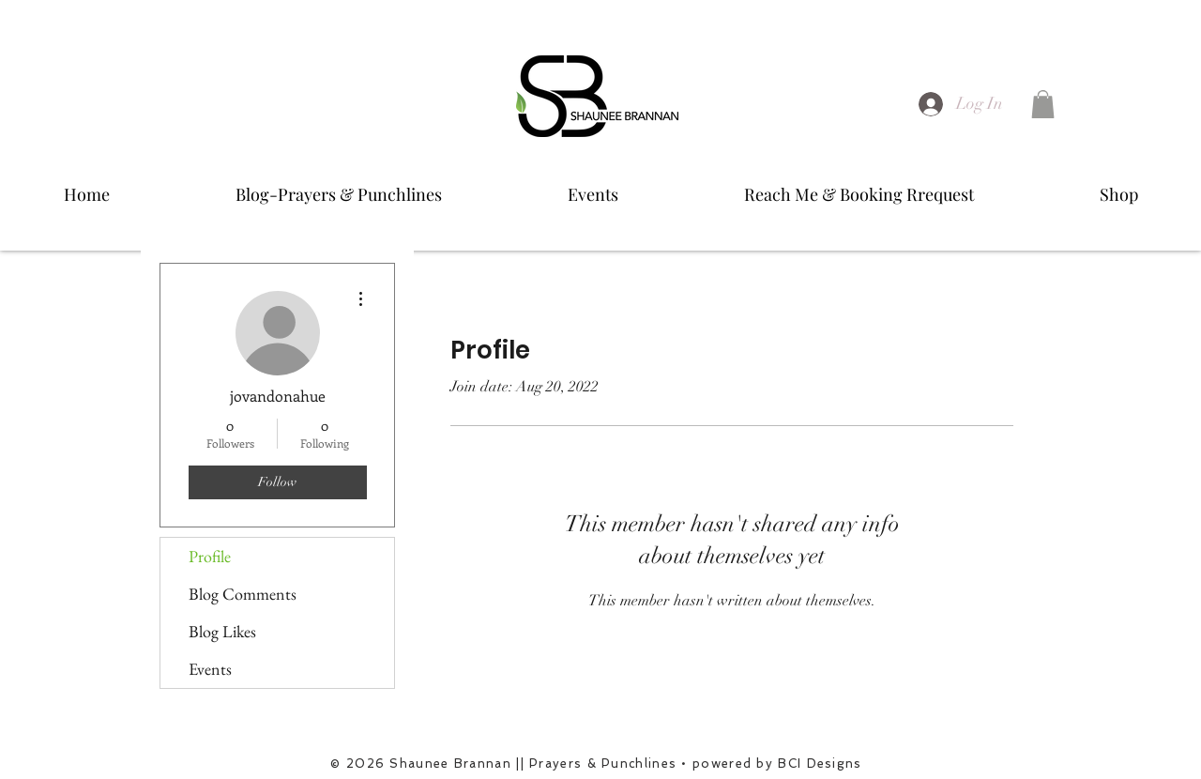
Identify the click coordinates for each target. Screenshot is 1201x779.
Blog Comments (242, 593)
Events (210, 669)
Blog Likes (222, 631)
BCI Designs (819, 763)
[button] (1043, 104)
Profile (210, 556)
